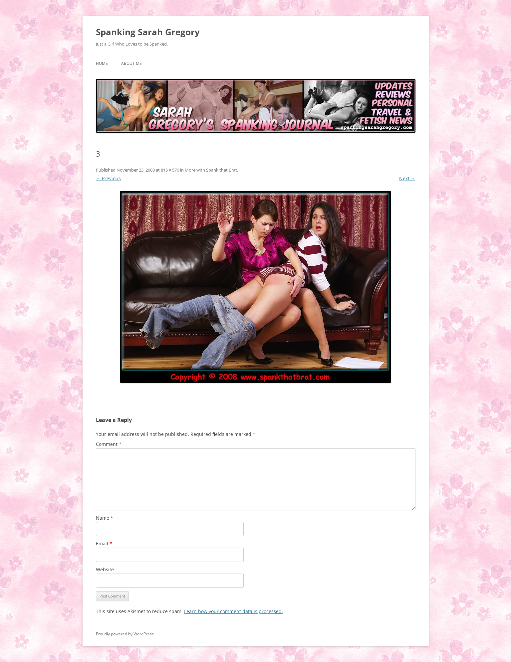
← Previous (108, 178)
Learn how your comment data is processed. (233, 611)
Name (104, 518)
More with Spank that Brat (211, 170)
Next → (407, 178)
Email (104, 543)
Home (102, 63)
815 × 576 (170, 170)
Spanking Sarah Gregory (148, 32)
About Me (131, 63)
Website (105, 569)
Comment (109, 444)
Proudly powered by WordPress (125, 634)
